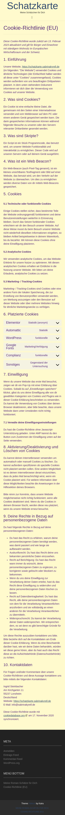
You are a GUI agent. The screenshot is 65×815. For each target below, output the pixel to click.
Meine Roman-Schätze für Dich (20, 783)
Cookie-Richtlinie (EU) (15, 787)
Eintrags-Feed (11, 755)
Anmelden (8, 751)
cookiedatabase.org (14, 715)
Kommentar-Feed (12, 759)
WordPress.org (11, 763)
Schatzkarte (32, 6)
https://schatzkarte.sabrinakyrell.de (40, 66)
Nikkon (32, 803)
